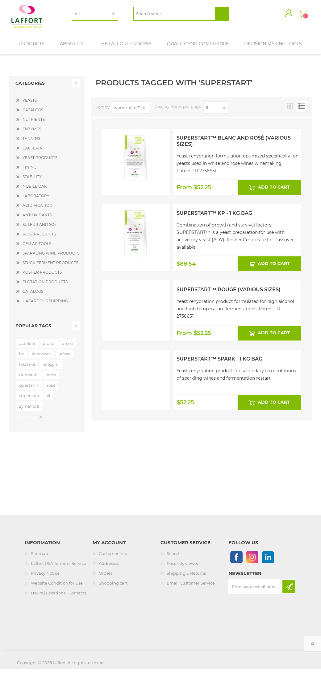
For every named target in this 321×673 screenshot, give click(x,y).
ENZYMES (32, 132)
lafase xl (27, 367)
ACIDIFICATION (37, 209)
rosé (51, 388)
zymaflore (29, 409)
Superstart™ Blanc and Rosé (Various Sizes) (234, 145)
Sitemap (39, 557)
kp (21, 357)
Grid (290, 110)
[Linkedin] (268, 561)
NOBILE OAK (35, 190)
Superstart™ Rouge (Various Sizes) (229, 293)
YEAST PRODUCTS (40, 161)
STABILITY (32, 180)
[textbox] (174, 15)
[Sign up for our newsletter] (255, 590)
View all (25, 420)
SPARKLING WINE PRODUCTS (51, 257)
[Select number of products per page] (215, 111)
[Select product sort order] (130, 111)
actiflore (27, 347)
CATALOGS (33, 113)
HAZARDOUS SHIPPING (45, 304)
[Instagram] (252, 561)
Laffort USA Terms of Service (58, 567)
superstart (29, 399)
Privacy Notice (45, 576)
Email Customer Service (191, 586)
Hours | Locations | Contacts (58, 596)
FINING (29, 171)
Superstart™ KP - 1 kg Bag (214, 217)
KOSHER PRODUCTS (42, 276)
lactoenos (41, 357)
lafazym (51, 367)
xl (48, 399)
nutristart (28, 378)
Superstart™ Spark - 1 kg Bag (219, 362)
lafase (64, 357)
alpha (49, 347)
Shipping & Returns (186, 576)
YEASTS (30, 104)
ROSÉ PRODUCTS (39, 237)
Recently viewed (183, 567)
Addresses (109, 567)
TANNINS (31, 142)
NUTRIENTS (34, 123)
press (50, 378)
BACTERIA (32, 151)
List (301, 110)
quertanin (29, 388)
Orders (105, 576)
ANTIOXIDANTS (37, 218)
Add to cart (274, 191)
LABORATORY (36, 199)
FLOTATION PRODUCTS (45, 285)
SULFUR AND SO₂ (39, 228)
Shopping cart (297, 15)
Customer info (113, 557)
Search (174, 557)
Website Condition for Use (57, 586)
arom (67, 347)
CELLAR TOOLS (37, 247)
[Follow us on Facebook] (236, 561)
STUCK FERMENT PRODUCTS (50, 266)
